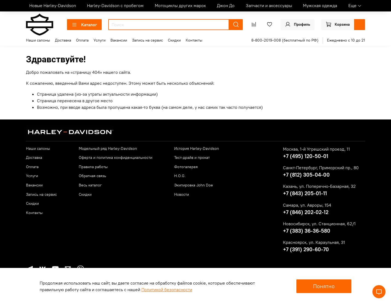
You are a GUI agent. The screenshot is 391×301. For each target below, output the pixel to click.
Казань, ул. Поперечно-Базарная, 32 (319, 186)
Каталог (84, 24)
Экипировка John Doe (193, 185)
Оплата (82, 40)
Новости (181, 194)
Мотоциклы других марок (180, 5)
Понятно (324, 286)
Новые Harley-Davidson (52, 5)
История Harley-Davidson (196, 148)
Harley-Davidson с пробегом (115, 5)
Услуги (100, 40)
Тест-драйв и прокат (192, 157)
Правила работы (93, 166)
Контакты (194, 40)
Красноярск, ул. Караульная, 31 (314, 242)
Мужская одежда (320, 5)
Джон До (226, 5)
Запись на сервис (147, 40)
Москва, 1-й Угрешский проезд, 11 (316, 149)
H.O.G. (180, 175)
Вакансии (118, 40)
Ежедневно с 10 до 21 (346, 40)
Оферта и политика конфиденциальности (115, 157)
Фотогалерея (186, 166)
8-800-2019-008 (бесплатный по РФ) (285, 40)
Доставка (63, 40)
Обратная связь (92, 175)
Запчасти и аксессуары (269, 5)
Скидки (174, 40)
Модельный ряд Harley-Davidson (108, 148)
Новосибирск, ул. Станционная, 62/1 (319, 223)
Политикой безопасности (166, 289)
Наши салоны (38, 40)
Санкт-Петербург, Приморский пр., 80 (321, 167)
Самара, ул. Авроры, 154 (307, 205)
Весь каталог (90, 185)
